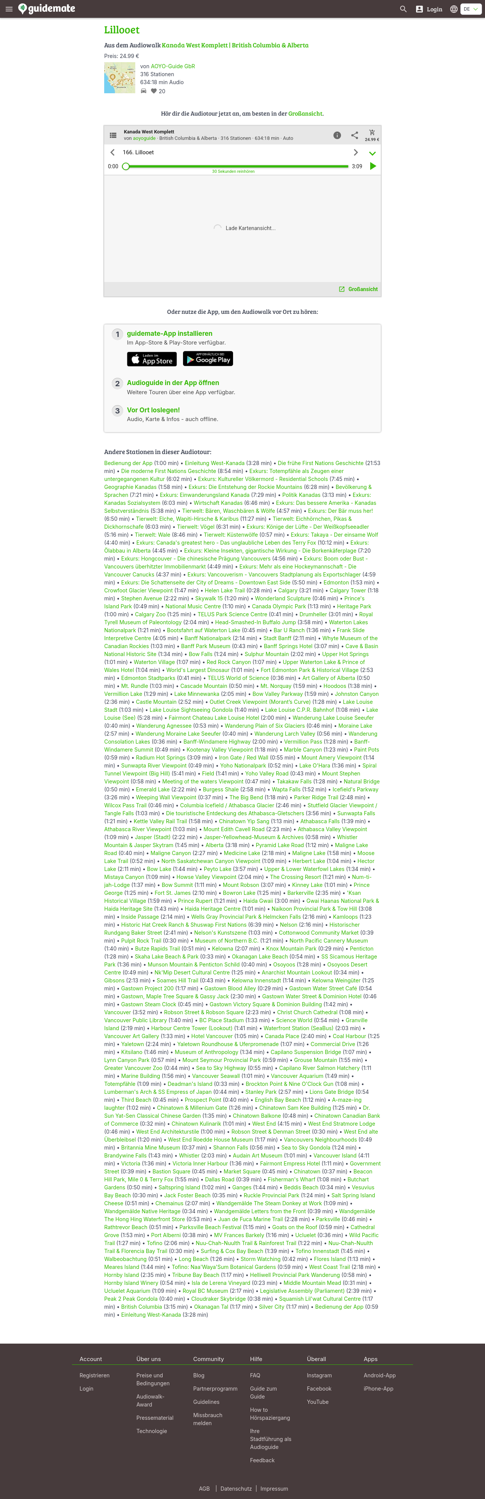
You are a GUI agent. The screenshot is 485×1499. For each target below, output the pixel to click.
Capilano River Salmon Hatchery (319, 1068)
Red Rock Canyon (229, 662)
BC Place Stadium (221, 1020)
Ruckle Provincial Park (271, 1195)
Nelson (288, 924)
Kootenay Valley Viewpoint (220, 749)
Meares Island (121, 1267)
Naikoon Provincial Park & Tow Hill (314, 908)
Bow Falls (201, 654)
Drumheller (313, 614)
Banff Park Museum (205, 646)
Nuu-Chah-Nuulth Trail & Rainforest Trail (246, 1243)
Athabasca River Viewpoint (137, 829)
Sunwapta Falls (356, 813)
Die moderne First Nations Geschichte (168, 471)
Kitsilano (131, 1052)
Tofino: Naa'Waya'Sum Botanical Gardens (224, 1267)
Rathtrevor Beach (125, 1227)
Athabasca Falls (320, 821)
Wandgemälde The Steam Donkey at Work (269, 1203)
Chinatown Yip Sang (244, 821)
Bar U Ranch (289, 630)
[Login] (429, 9)
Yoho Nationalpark (243, 765)
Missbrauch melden (207, 1419)
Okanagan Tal (211, 1306)
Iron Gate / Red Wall (243, 757)
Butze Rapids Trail (157, 948)
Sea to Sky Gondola (306, 1147)
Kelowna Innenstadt (256, 980)
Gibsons (114, 980)
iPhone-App (378, 1388)
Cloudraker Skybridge (218, 1298)
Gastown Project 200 (147, 988)
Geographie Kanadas (130, 487)
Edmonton (336, 582)
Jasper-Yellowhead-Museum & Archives (254, 837)
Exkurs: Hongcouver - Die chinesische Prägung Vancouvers (196, 558)
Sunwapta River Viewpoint (154, 765)
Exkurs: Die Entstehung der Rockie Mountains (245, 487)
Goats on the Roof (294, 1227)
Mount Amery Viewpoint (332, 757)
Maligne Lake (308, 853)
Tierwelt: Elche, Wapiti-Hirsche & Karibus (187, 518)
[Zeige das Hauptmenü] (9, 9)
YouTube (318, 1402)
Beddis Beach (301, 1187)
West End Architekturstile (167, 1131)
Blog (199, 1375)
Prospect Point (203, 1099)
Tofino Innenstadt (318, 1251)
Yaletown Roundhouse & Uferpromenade (228, 1044)
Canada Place (282, 1036)
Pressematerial (155, 1417)
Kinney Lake (307, 885)
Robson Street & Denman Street (271, 1131)
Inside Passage (140, 916)
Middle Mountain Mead (312, 1283)
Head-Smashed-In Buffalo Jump (255, 622)
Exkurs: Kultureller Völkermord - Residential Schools (263, 479)
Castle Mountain (156, 702)
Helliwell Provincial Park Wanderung (295, 1275)
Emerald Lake (153, 789)
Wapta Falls (286, 789)
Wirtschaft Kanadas (218, 503)
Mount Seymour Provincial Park (222, 1060)
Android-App (380, 1375)
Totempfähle (119, 1084)
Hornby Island (121, 1275)
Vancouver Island (335, 1155)
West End (264, 1123)
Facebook (319, 1388)
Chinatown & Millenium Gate (192, 1107)
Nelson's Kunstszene (220, 932)
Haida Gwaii (258, 901)
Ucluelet (305, 1235)
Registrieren (95, 1375)
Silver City (272, 1306)
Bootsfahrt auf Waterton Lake (204, 630)
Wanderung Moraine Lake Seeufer (178, 733)
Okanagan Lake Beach (260, 956)
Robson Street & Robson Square (204, 1012)
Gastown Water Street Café (323, 988)
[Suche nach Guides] (403, 9)
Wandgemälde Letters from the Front (260, 1211)
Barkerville (300, 893)
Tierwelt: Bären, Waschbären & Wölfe (228, 510)
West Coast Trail (329, 1267)
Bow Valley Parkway (277, 694)
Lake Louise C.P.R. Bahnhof (299, 709)
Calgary (287, 590)
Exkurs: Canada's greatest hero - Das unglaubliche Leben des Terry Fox (226, 542)
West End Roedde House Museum (210, 1139)
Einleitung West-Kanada (215, 463)
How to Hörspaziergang (270, 1414)
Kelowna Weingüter (336, 980)
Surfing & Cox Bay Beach (232, 1251)
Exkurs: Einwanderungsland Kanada (205, 495)
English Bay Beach (278, 1099)
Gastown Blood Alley (230, 988)
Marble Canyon (303, 749)
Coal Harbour (349, 1036)
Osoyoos (284, 964)
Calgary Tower (348, 590)
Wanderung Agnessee (164, 725)
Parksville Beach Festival (210, 1227)
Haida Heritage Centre (213, 908)
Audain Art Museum (258, 1155)
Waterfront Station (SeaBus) (299, 1028)
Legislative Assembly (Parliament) (302, 1291)
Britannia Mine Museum (150, 1147)
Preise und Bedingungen (153, 1379)
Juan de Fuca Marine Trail (250, 1219)
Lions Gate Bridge (332, 1092)
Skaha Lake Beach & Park (167, 956)
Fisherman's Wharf (292, 1179)
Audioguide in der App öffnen (173, 383)
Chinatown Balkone (257, 1115)
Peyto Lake (218, 869)
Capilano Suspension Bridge (306, 1052)
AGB (204, 1488)
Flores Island (330, 1259)
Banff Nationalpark (208, 638)
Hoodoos (335, 686)
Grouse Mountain (315, 1060)
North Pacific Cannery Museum (328, 940)
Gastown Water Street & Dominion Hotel (311, 996)
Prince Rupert (195, 901)
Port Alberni (166, 1235)
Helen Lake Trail (225, 590)
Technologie (151, 1431)
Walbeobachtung (125, 1259)
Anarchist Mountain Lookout (297, 972)
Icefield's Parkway (356, 789)
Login (87, 1388)
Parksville (328, 1219)
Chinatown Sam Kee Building (295, 1107)
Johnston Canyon (357, 694)
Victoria (131, 1163)
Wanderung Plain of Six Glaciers (265, 725)
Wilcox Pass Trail (125, 805)
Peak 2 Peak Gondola (131, 1298)
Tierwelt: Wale (153, 534)
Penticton (361, 948)
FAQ (255, 1375)
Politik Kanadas (301, 495)
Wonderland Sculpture (283, 598)
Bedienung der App (128, 463)
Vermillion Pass (303, 741)
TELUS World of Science (238, 678)
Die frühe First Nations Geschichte (320, 463)
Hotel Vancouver (212, 1036)
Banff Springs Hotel (288, 646)
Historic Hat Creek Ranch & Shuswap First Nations (184, 924)
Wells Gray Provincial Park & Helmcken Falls (246, 916)
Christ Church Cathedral (307, 1012)
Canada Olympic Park (279, 606)
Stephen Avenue (141, 598)
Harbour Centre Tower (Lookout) (192, 1028)
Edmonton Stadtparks (148, 678)
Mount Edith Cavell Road (233, 829)
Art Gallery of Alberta (328, 678)
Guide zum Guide (263, 1392)
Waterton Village (154, 662)
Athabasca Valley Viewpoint (332, 829)
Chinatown (307, 1171)
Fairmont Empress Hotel (290, 1163)
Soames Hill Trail (178, 980)
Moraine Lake (355, 725)
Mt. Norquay (276, 686)
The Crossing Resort (295, 877)
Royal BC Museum (205, 1291)
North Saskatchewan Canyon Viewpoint (210, 861)
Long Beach (194, 1259)
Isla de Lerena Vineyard (221, 1283)
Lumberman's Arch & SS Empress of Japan (158, 1092)
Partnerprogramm (215, 1388)
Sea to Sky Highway (221, 1068)
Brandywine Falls (125, 1155)
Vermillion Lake (123, 694)
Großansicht (305, 113)
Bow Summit (177, 885)
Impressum (274, 1488)
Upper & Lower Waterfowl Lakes (304, 869)
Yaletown (132, 1044)
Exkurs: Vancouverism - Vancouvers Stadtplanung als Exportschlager (274, 574)
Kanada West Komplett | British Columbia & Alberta (235, 45)
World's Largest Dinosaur (198, 670)
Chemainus (169, 1203)
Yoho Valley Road (267, 773)
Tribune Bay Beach (195, 1275)
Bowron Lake (239, 893)
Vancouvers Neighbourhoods (320, 1139)
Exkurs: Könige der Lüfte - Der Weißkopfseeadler (308, 526)
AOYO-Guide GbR (173, 66)
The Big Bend (246, 797)
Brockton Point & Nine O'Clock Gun (289, 1084)
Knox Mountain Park (291, 948)
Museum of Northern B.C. (226, 940)
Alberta (214, 845)
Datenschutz (236, 1488)
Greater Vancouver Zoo (133, 1068)
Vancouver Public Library (135, 1020)
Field (208, 773)
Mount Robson (241, 885)
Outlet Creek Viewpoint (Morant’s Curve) (260, 702)
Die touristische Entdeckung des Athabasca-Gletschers (235, 813)
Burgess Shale (221, 789)
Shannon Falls (230, 1147)
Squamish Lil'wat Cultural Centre (320, 1298)
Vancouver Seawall (216, 1076)
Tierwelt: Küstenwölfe (231, 534)
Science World (294, 1020)
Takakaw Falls (294, 781)
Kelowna (222, 948)
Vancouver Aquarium (297, 1076)
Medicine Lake (242, 853)
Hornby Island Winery (131, 1283)
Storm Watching (260, 1259)
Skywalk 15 (209, 598)
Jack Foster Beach (187, 1195)
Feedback (262, 1460)
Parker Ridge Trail (316, 797)
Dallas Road (220, 1179)
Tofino (155, 1243)
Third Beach (136, 1099)
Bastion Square (171, 1171)
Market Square (242, 1171)
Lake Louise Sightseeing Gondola (191, 709)
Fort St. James (173, 893)
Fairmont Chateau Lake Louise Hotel (214, 717)
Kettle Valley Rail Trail (160, 821)
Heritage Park (354, 606)
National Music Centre (193, 606)
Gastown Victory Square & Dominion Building (266, 1004)
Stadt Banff (277, 638)
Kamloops (345, 916)
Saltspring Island (179, 1187)
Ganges (242, 1187)
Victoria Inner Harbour (200, 1163)
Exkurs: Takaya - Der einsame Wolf (335, 534)
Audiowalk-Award (150, 1400)
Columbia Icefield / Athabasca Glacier (227, 805)
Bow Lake (159, 869)
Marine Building (140, 1076)
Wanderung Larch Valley (284, 733)
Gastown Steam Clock (148, 1004)
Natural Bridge (362, 781)
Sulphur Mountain (267, 654)
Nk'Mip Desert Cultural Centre (192, 972)
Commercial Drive (333, 1044)
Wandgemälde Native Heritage (142, 1211)
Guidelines (206, 1402)
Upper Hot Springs (345, 654)
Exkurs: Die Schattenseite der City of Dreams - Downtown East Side (206, 582)
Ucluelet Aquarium (127, 1291)
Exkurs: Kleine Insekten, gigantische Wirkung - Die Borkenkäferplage (270, 550)
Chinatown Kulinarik (196, 1123)
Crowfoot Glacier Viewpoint (138, 590)
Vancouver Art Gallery (131, 1036)
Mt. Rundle (134, 686)
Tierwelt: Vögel (195, 526)
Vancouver (117, 1012)
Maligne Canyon (170, 853)
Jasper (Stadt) (153, 837)
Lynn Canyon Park (127, 1060)
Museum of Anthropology (206, 1052)
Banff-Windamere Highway (217, 741)
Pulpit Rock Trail (141, 940)
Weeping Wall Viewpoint (166, 797)
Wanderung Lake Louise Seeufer (333, 717)
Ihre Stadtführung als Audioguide (270, 1439)
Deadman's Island (189, 1084)
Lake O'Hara (314, 765)
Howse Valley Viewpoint (206, 877)
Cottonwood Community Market (319, 932)
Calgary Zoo (150, 614)
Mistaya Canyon (124, 877)
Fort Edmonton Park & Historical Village (310, 670)
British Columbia (141, 1306)
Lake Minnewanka (196, 694)
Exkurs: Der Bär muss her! (340, 510)
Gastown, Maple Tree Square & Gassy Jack (175, 996)
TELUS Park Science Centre (232, 614)
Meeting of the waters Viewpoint (202, 781)
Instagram (319, 1375)
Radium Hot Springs (161, 757)
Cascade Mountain (203, 686)
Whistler (189, 1155)
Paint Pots (366, 749)
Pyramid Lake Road (280, 845)
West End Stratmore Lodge (341, 1123)
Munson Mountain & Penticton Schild (194, 964)
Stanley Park (261, 1092)
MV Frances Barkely (239, 1235)
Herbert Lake (309, 861)
